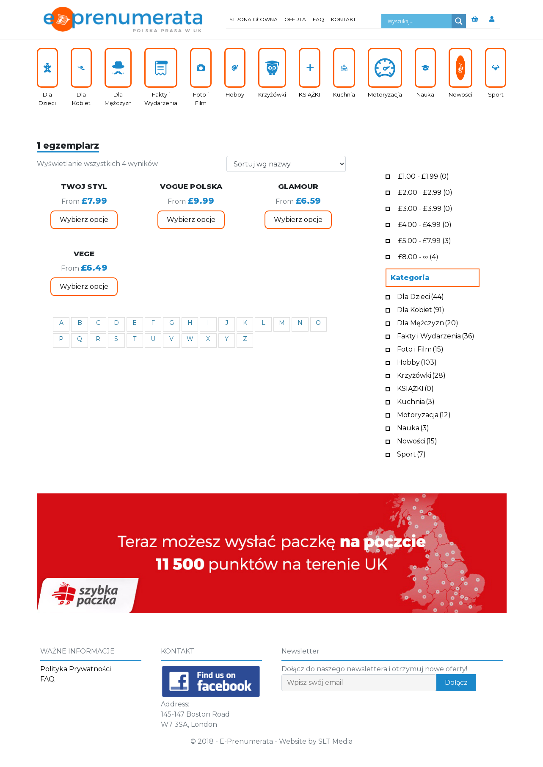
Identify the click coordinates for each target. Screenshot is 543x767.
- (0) (423, 175)
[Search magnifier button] (459, 21)
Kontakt (343, 19)
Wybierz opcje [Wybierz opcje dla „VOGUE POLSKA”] (191, 220)
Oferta (295, 19)
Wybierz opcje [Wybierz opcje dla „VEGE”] (84, 286)
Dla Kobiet (420, 309)
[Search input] (418, 21)
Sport (411, 453)
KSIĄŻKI (415, 388)
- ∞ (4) (418, 256)
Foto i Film (420, 348)
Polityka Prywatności (75, 669)
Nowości (417, 440)
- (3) (424, 240)
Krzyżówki (421, 374)
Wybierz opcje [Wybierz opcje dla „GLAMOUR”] (298, 220)
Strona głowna (253, 19)
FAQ (318, 19)
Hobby (417, 361)
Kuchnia (416, 401)
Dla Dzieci (420, 296)
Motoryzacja (424, 414)
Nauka (413, 427)
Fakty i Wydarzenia (435, 335)
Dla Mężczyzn (427, 322)
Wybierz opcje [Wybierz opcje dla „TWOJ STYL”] (84, 220)
